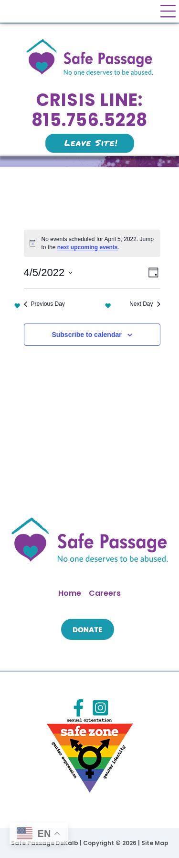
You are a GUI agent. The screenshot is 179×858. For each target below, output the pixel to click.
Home (69, 593)
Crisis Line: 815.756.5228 (89, 110)
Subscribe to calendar (86, 334)
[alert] (92, 243)
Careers (105, 593)
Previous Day (44, 304)
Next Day (144, 304)
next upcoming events (87, 247)
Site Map (154, 843)
